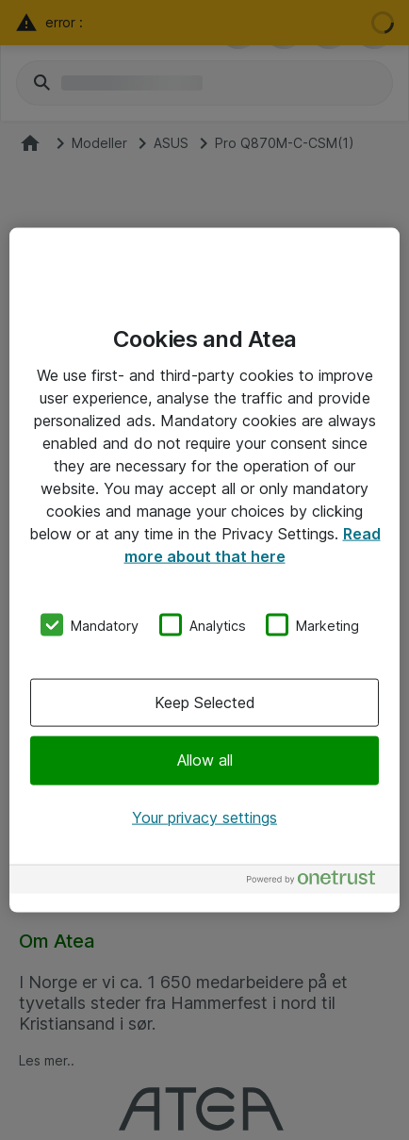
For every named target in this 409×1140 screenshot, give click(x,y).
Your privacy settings (204, 816)
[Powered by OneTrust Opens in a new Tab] (318, 882)
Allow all (205, 760)
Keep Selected (205, 702)
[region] (204, 570)
